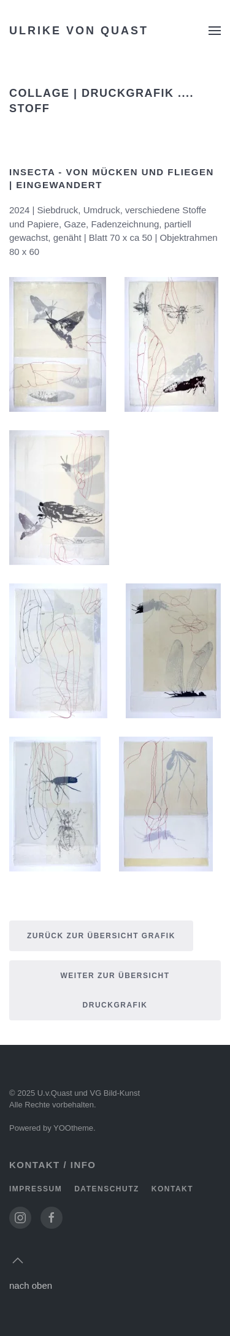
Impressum (35, 1189)
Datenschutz (106, 1189)
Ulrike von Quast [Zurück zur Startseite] (78, 31)
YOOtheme (73, 1128)
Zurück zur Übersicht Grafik (101, 936)
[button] (215, 30)
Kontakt (172, 1189)
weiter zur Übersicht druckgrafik (115, 990)
